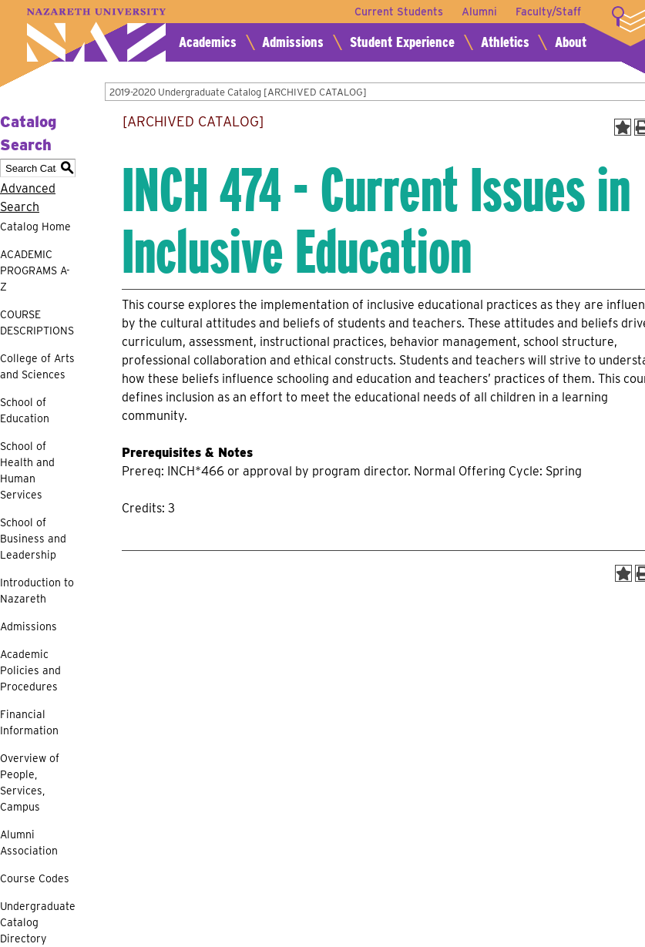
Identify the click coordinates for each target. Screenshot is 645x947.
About (570, 42)
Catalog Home (35, 226)
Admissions (293, 42)
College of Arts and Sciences (37, 366)
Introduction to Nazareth (37, 590)
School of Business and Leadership (33, 538)
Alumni (479, 11)
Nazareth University (96, 35)
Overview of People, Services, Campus (29, 782)
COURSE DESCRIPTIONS (37, 322)
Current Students (398, 11)
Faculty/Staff (548, 11)
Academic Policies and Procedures (30, 670)
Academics (208, 42)
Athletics (505, 42)
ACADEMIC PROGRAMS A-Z (35, 270)
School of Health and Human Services (27, 470)
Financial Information (29, 722)
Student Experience (402, 42)
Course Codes (34, 878)
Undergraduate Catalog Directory (38, 922)
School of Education (24, 410)
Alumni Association (29, 842)
